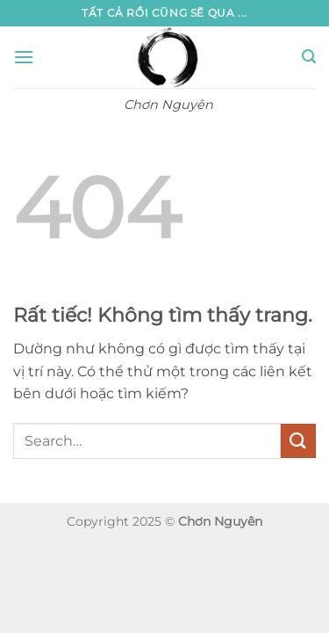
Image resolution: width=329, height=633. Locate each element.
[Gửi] (298, 441)
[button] (23, 56)
